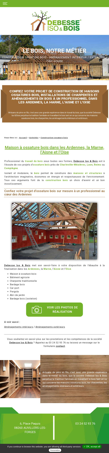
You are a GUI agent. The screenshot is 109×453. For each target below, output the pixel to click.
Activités (33, 138)
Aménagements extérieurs (50, 327)
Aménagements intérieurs (18, 327)
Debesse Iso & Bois (86, 161)
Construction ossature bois (54, 138)
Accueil (23, 138)
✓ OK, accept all (92, 446)
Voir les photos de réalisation (55, 309)
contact (60, 346)
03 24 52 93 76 (85, 423)
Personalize (55, 450)
